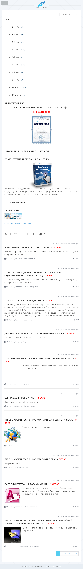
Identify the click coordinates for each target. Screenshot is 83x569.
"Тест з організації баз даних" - (28, 300)
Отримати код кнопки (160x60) (18, 223)
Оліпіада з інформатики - (24, 397)
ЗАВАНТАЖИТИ (18, 202)
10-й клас (55, 480)
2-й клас (56, 330)
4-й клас (56, 354)
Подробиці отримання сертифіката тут (27, 151)
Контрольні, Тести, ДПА (70, 244)
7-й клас (56, 268)
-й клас (18, 27)
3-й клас (56, 394)
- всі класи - (66, 14)
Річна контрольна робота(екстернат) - (32, 247)
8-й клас (56, 244)
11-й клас (55, 296)
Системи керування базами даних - (31, 484)
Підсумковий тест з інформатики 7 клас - (35, 459)
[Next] (77, 553)
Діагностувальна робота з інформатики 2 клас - (39, 333)
